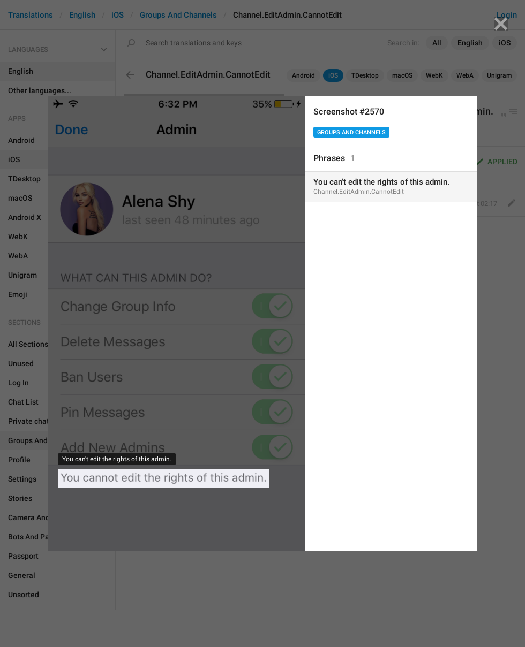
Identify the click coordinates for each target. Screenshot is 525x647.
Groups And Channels (351, 132)
